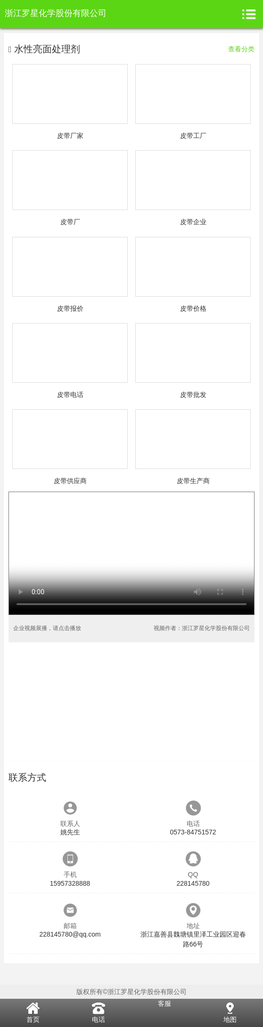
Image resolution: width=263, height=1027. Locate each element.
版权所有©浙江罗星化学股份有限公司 (131, 991)
